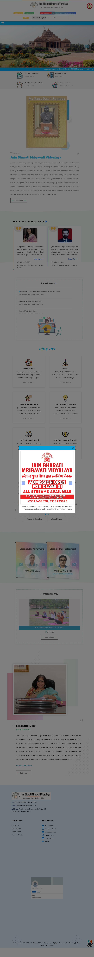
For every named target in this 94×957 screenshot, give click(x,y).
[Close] (73, 447)
